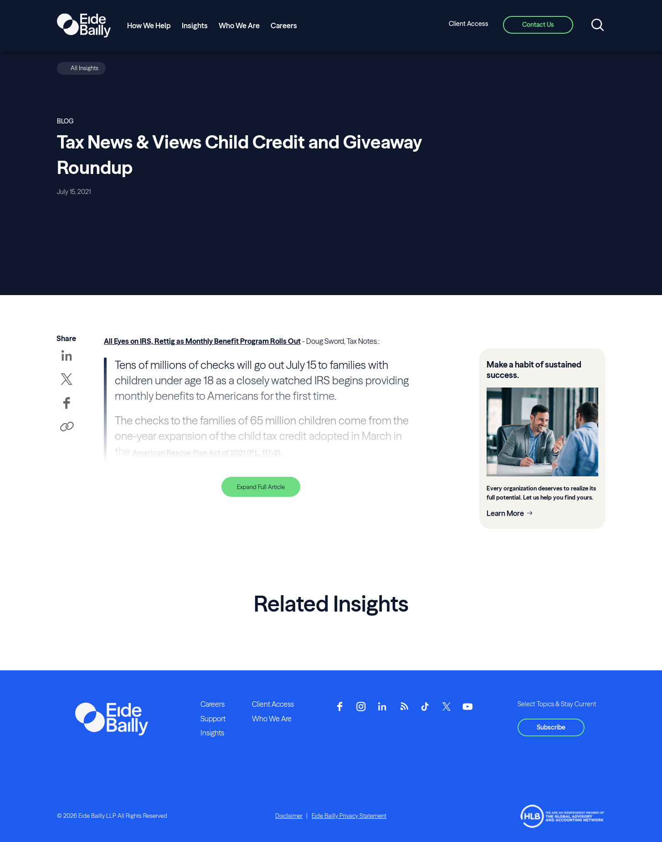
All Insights (84, 67)
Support (213, 718)
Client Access (468, 24)
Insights (195, 25)
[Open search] (598, 25)
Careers (284, 25)
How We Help (149, 25)
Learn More (505, 513)
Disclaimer (289, 815)
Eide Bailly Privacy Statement (349, 815)
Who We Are (239, 25)
